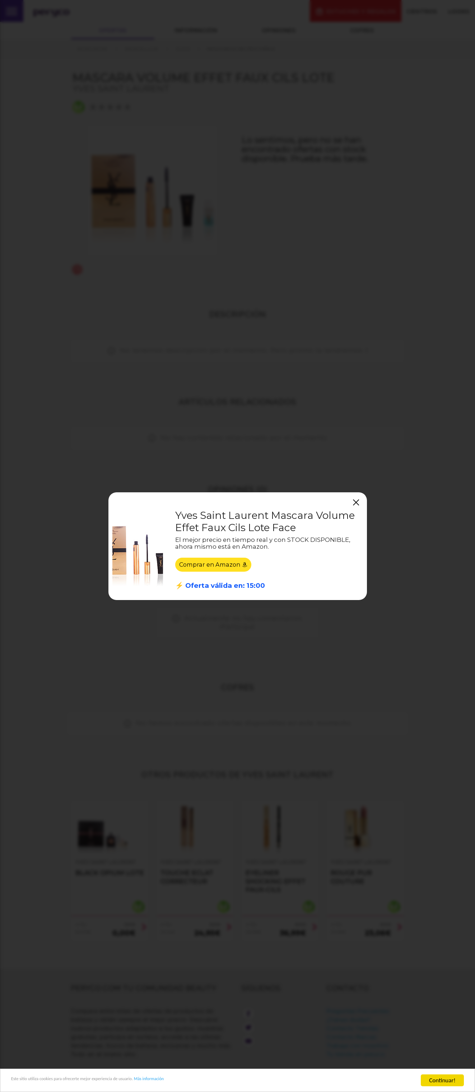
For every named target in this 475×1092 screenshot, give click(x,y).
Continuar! (442, 1080)
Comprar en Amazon (215, 565)
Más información (203, 1080)
